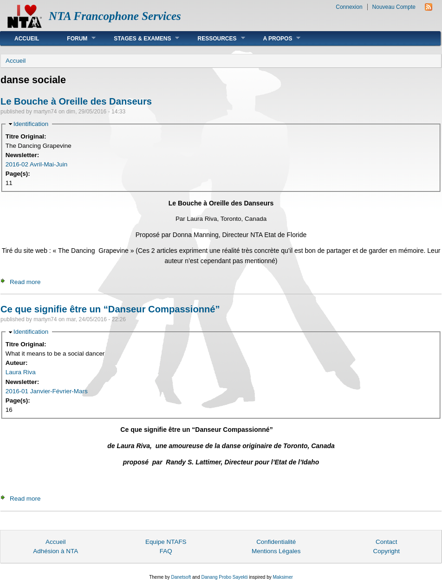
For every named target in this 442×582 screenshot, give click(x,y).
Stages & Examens (139, 38)
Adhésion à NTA (55, 551)
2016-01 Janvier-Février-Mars (47, 391)
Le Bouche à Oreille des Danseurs (76, 101)
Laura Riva (21, 372)
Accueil (26, 38)
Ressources (214, 38)
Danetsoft (181, 577)
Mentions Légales (276, 551)
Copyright (386, 551)
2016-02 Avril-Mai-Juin (36, 164)
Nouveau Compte (394, 7)
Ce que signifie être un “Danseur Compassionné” (110, 309)
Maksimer (282, 577)
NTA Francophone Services (115, 16)
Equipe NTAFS (166, 541)
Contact (386, 541)
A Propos (275, 38)
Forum (74, 38)
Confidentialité (276, 541)
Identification (30, 123)
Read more (25, 281)
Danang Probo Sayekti (224, 577)
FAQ (166, 551)
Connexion (349, 7)
